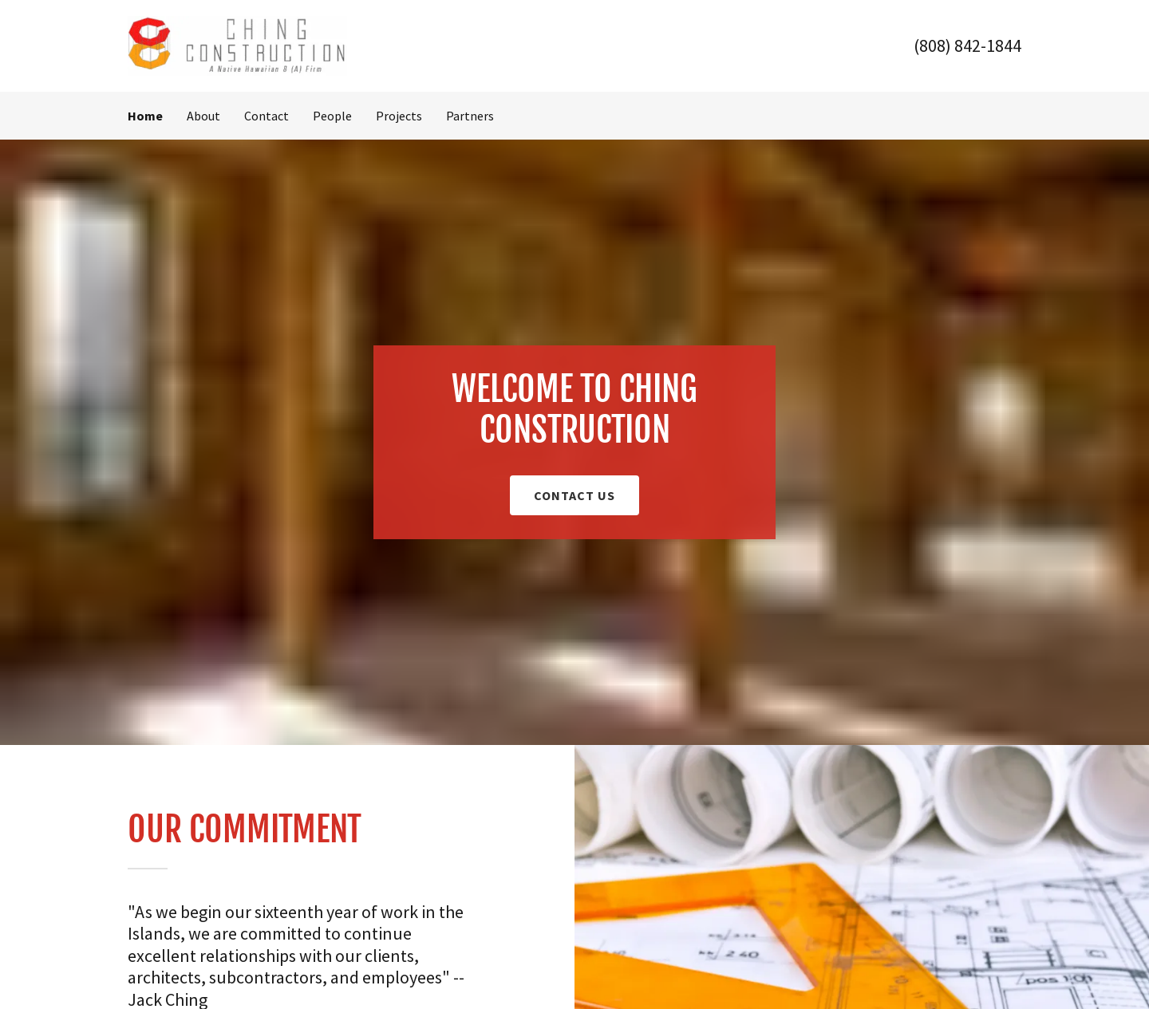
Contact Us (574, 495)
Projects (399, 116)
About (203, 116)
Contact (266, 116)
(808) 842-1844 (967, 45)
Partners (470, 116)
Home (145, 116)
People (332, 116)
